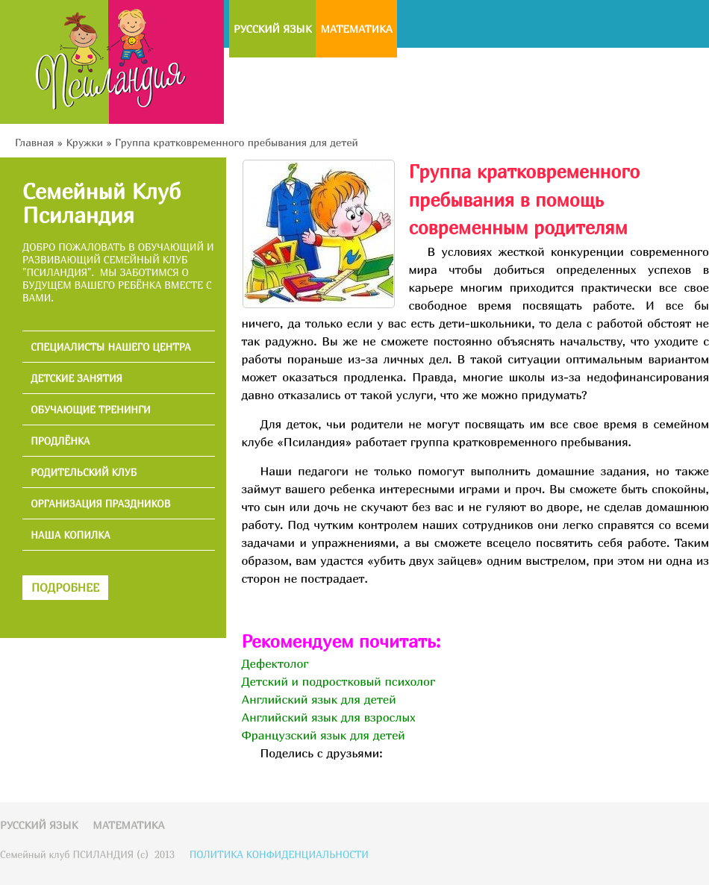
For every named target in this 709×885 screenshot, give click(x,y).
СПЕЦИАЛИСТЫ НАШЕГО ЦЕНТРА (111, 347)
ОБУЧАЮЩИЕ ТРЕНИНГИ (91, 410)
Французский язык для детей (323, 735)
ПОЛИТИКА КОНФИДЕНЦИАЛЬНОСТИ (279, 854)
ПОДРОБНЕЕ (65, 587)
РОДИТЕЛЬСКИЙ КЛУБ (84, 472)
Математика (356, 28)
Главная (34, 142)
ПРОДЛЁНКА (60, 441)
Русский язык (272, 28)
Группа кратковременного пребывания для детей (236, 142)
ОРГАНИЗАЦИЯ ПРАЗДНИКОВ (100, 504)
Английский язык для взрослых (328, 717)
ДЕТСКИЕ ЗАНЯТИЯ (76, 378)
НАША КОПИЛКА (70, 535)
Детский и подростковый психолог (338, 681)
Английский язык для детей (318, 699)
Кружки (84, 142)
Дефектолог (274, 663)
